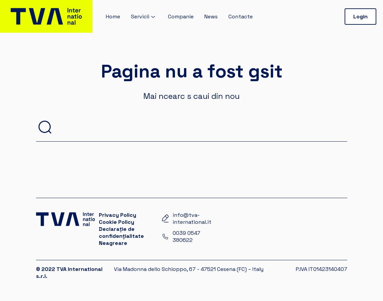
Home (113, 16)
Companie (181, 16)
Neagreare (113, 243)
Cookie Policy (116, 221)
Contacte (240, 16)
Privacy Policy (117, 214)
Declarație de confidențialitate (121, 232)
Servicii (140, 16)
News (211, 16)
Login (360, 16)
